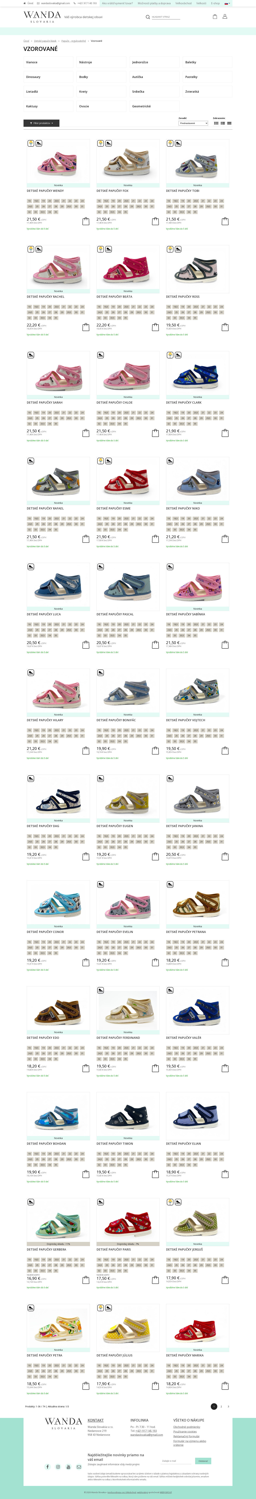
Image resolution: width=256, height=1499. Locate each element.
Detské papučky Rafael (45, 508)
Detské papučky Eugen (114, 826)
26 (43, 206)
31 (82, 206)
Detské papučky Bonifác (116, 720)
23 (76, 201)
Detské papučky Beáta (114, 297)
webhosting (142, 1492)
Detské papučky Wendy (45, 191)
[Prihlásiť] (225, 17)
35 (56, 212)
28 (56, 206)
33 (35, 212)
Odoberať (203, 1461)
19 (43, 201)
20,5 (57, 201)
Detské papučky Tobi (182, 191)
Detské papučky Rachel (45, 297)
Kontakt (96, 1420)
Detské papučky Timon (114, 1143)
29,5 (69, 206)
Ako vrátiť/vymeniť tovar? (117, 3)
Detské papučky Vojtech (185, 720)
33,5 (43, 212)
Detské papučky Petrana (186, 932)
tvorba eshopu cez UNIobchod (122, 1492)
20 (49, 201)
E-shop (215, 3)
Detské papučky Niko (183, 508)
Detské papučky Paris (113, 1249)
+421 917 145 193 (87, 3)
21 (64, 201)
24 (82, 201)
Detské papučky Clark (183, 402)
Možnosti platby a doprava (154, 3)
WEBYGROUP (166, 1492)
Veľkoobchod (184, 3)
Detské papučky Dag (43, 826)
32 (29, 212)
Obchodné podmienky (186, 1427)
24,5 (30, 206)
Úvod (30, 3)
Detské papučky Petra (44, 1355)
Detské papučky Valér (183, 1038)
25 (37, 206)
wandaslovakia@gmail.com (55, 3)
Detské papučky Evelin (114, 932)
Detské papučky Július (114, 1355)
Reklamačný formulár (186, 1436)
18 (29, 201)
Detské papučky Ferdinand (118, 1038)
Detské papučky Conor (45, 932)
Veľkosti (201, 3)
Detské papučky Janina (184, 826)
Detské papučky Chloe (114, 402)
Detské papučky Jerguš (184, 1249)
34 (49, 212)
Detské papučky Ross (183, 297)
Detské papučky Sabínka (185, 614)
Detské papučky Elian (183, 1143)
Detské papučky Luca (44, 614)
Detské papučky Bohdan (46, 1143)
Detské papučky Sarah (45, 402)
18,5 (36, 201)
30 (76, 206)
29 (62, 206)
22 (70, 201)
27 (49, 206)
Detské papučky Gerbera (46, 1249)
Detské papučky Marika (185, 1355)
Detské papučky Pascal (115, 614)
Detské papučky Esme (113, 508)
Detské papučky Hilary (45, 720)
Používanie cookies (185, 1431)
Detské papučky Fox (112, 191)
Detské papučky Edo (43, 1038)
